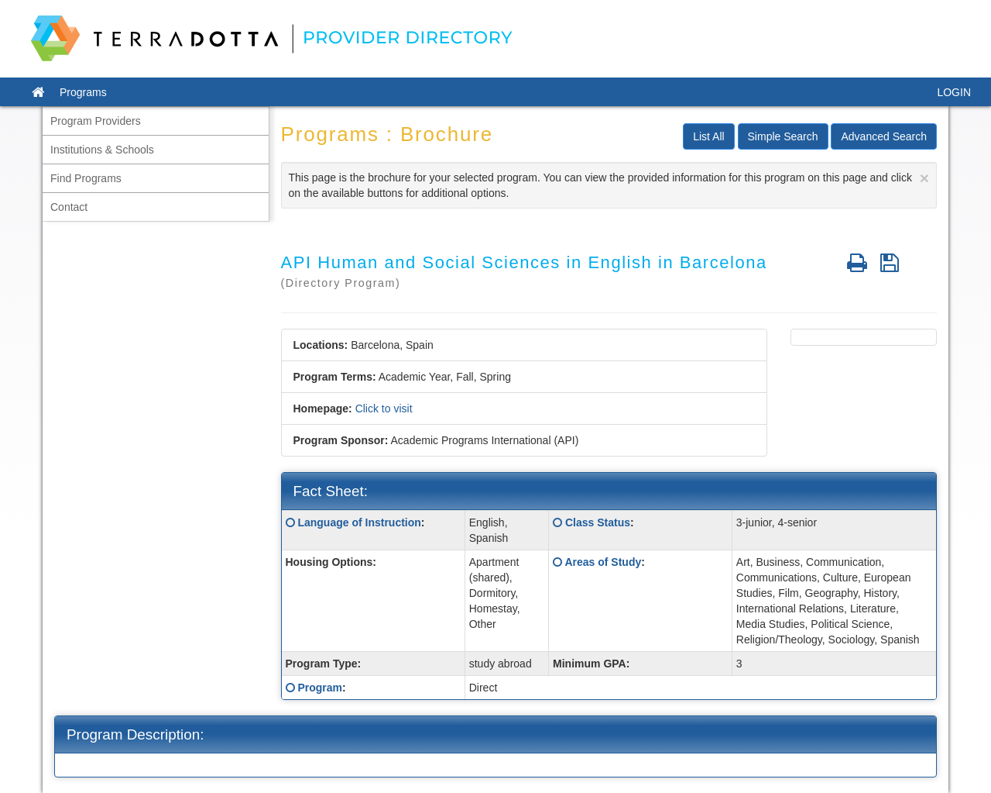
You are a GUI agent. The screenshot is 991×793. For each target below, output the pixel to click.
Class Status (597, 522)
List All (708, 136)
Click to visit (384, 408)
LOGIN (954, 92)
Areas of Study (602, 562)
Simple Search (783, 136)
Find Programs (86, 178)
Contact (68, 207)
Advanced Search (884, 136)
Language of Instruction (358, 522)
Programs (83, 92)
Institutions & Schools (102, 149)
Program (319, 687)
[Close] (924, 178)
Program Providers (95, 121)
